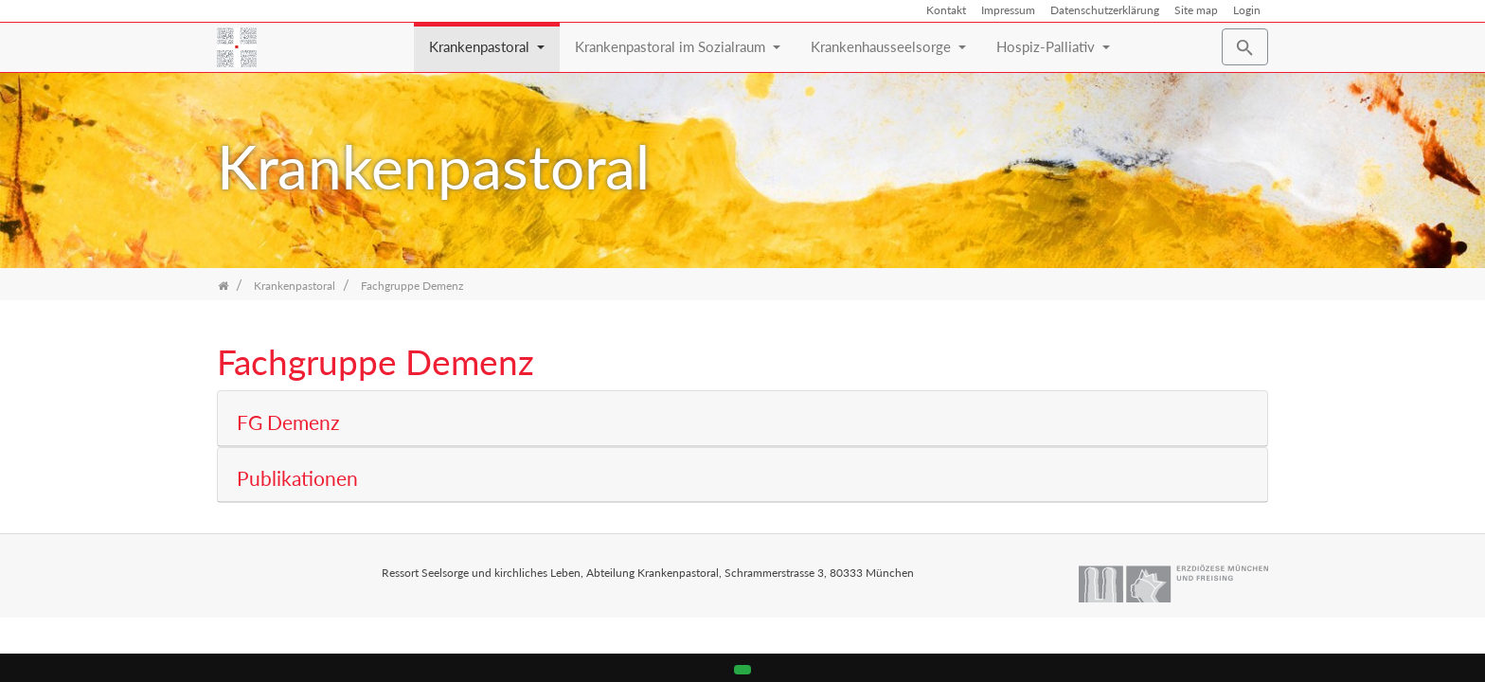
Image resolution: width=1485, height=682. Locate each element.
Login (1247, 10)
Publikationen (297, 479)
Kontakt (946, 10)
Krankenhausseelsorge (888, 39)
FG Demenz (288, 423)
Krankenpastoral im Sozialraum (678, 39)
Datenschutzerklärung (1104, 10)
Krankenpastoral (487, 39)
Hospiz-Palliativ (1053, 39)
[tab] (742, 418)
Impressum (1008, 10)
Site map (1196, 10)
